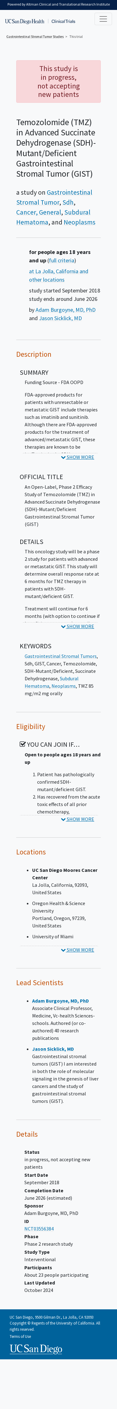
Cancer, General (38, 212)
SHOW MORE (77, 457)
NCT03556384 (39, 1229)
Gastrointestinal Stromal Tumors (61, 656)
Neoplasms (79, 222)
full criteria (61, 260)
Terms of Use (20, 1336)
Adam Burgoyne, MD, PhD (65, 309)
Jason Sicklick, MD (60, 318)
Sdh (68, 202)
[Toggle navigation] (103, 19)
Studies (35, 36)
